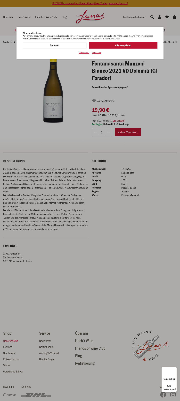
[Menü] (175, 369)
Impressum (96, 52)
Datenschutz (84, 52)
